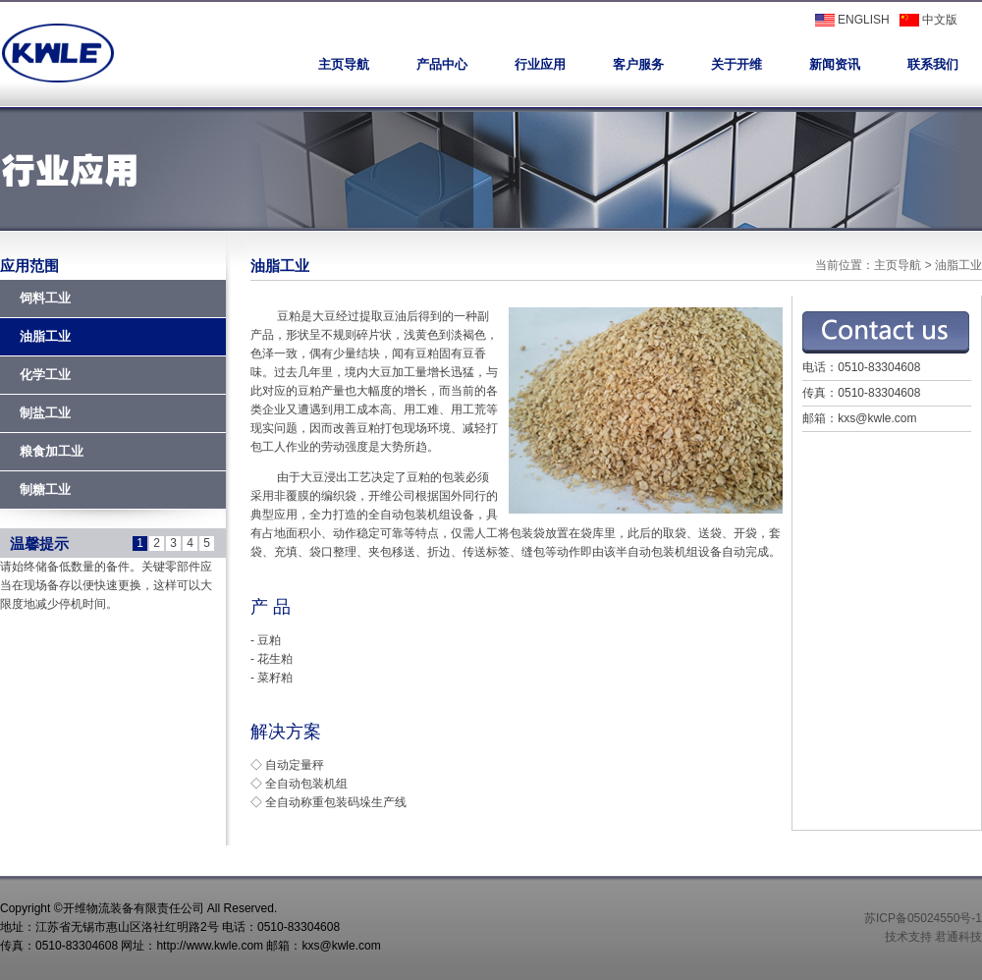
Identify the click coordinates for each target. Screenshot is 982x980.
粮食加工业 (51, 451)
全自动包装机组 (306, 783)
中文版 (928, 20)
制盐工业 (45, 413)
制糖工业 (45, 489)
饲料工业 (45, 298)
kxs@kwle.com (877, 418)
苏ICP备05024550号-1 (923, 918)
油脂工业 (45, 336)
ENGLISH (852, 20)
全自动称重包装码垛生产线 (336, 802)
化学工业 (45, 374)
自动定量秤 (294, 765)
